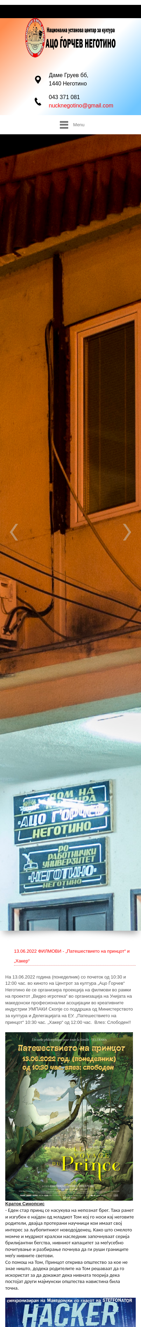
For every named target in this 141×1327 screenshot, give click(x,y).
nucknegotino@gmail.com (81, 105)
